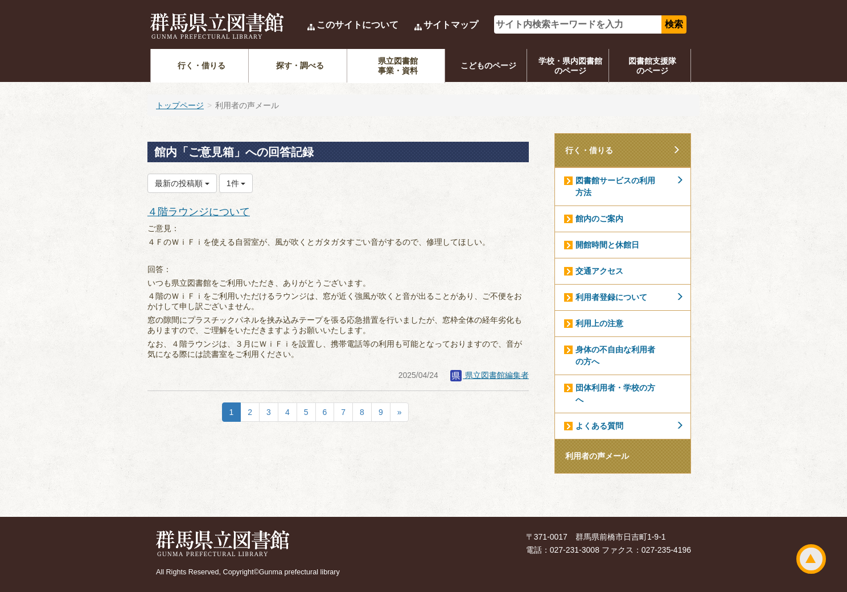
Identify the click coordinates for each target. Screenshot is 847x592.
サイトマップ (451, 25)
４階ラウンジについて (198, 211)
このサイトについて (357, 25)
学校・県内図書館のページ (570, 65)
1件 (236, 183)
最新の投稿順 (182, 183)
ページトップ (811, 559)
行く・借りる (201, 65)
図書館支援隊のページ (652, 65)
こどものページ (488, 65)
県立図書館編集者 (489, 375)
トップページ (180, 105)
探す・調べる (300, 65)
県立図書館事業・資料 (398, 65)
